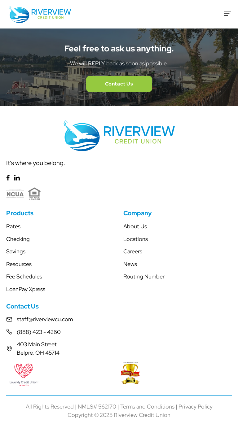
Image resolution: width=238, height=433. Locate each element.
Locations (135, 239)
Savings (15, 251)
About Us (135, 226)
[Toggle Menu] (227, 13)
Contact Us (119, 84)
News (130, 264)
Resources (19, 264)
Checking (18, 239)
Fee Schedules (24, 276)
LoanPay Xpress (25, 289)
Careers (132, 251)
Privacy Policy (195, 406)
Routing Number (144, 276)
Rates (13, 226)
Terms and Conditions (147, 406)
